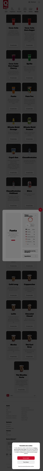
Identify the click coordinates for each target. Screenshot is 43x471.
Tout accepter (26, 459)
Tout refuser (26, 462)
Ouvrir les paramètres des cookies (26, 466)
